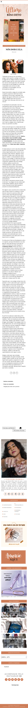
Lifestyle (5, 511)
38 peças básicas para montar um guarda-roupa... (14, 638)
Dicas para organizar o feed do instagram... (14, 608)
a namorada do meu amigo (9, 45)
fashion (5, 516)
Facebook (6, 666)
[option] (13, 30)
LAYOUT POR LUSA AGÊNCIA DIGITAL (14, 706)
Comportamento (21, 45)
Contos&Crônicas (19, 505)
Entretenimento (7, 507)
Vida (4, 514)
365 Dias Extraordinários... (14, 623)
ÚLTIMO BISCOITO (14, 705)
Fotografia (18, 507)
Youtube (18, 514)
